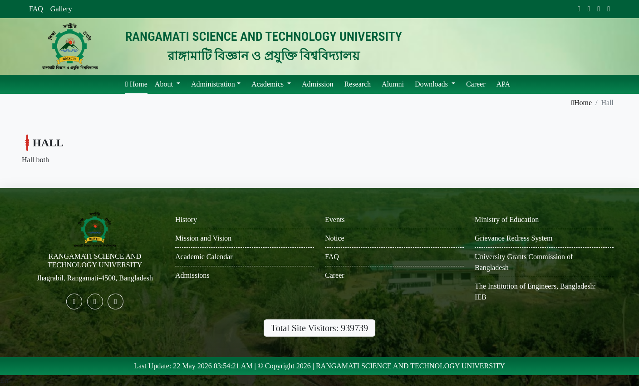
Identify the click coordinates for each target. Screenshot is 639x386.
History (186, 219)
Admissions (192, 275)
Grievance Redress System (514, 238)
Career (476, 84)
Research (357, 84)
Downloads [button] (432, 84)
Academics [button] (268, 84)
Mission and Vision (203, 238)
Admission (317, 84)
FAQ (36, 9)
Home (136, 84)
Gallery (61, 9)
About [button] (165, 84)
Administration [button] (213, 84)
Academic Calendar (204, 257)
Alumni (393, 84)
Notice (334, 238)
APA (503, 84)
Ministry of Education (507, 219)
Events (335, 219)
